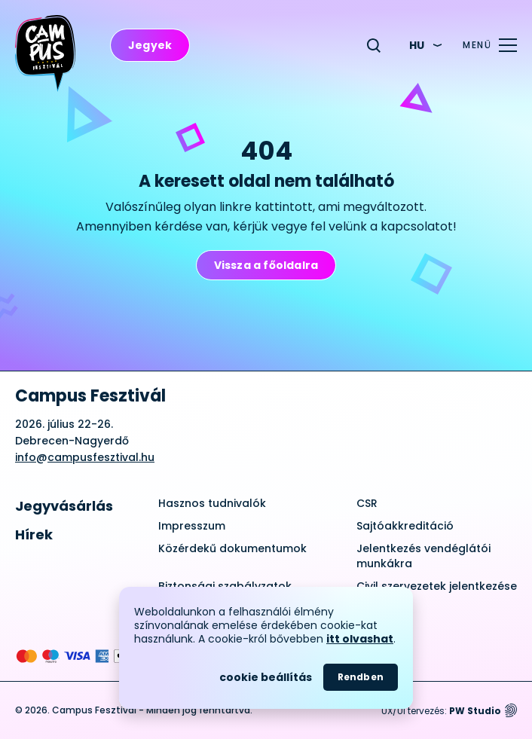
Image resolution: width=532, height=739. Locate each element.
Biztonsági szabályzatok (225, 586)
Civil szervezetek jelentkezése (436, 586)
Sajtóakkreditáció (405, 525)
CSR (367, 503)
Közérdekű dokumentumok (232, 548)
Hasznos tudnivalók (212, 503)
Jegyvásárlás (64, 505)
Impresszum (191, 525)
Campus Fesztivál (90, 396)
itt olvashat (359, 638)
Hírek (34, 534)
